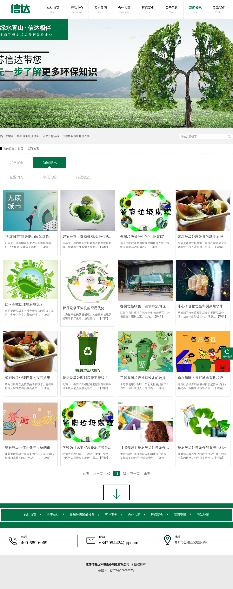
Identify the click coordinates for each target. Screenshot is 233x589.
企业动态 (16, 177)
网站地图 (203, 514)
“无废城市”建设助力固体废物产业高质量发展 (30, 237)
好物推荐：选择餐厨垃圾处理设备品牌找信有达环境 (88, 237)
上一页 (98, 473)
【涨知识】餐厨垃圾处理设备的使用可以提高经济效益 (145, 447)
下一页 (135, 473)
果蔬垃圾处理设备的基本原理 (200, 237)
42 (124, 473)
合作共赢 (124, 10)
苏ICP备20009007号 (122, 570)
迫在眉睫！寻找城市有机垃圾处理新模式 (203, 378)
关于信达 (171, 10)
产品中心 (77, 10)
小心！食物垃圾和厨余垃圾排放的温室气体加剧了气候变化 (203, 306)
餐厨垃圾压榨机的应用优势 (83, 308)
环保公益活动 (51, 136)
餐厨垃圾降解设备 (82, 514)
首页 (21, 148)
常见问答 (50, 177)
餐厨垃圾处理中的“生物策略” (142, 237)
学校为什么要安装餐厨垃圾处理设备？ (88, 447)
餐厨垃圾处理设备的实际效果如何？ (30, 378)
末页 (147, 473)
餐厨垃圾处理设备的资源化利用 (202, 447)
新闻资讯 (195, 10)
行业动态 (83, 177)
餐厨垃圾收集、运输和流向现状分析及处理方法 (145, 306)
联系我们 (219, 10)
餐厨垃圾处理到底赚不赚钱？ (85, 378)
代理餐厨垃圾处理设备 (76, 136)
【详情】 (45, 247)
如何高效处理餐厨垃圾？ (24, 304)
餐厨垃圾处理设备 (28, 136)
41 (116, 473)
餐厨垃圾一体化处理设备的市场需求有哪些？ (30, 447)
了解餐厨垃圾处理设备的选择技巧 (145, 378)
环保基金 (148, 10)
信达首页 (53, 10)
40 (108, 473)
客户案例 (100, 10)
